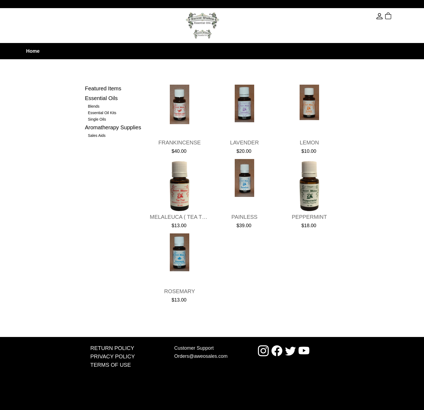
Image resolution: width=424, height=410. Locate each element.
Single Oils (97, 119)
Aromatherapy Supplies (113, 127)
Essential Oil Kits (102, 113)
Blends (94, 106)
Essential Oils (101, 98)
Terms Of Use (110, 365)
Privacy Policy (112, 356)
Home (32, 51)
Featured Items (103, 88)
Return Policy (112, 348)
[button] (398, 16)
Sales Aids (96, 135)
